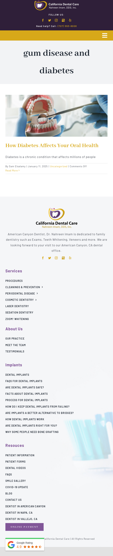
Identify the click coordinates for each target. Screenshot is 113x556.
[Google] (63, 20)
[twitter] (49, 20)
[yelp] (70, 20)
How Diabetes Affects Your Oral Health (52, 145)
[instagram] (56, 20)
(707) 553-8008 (67, 26)
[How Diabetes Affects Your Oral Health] (56, 116)
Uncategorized (58, 166)
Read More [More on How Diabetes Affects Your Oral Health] (11, 170)
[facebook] (43, 20)
